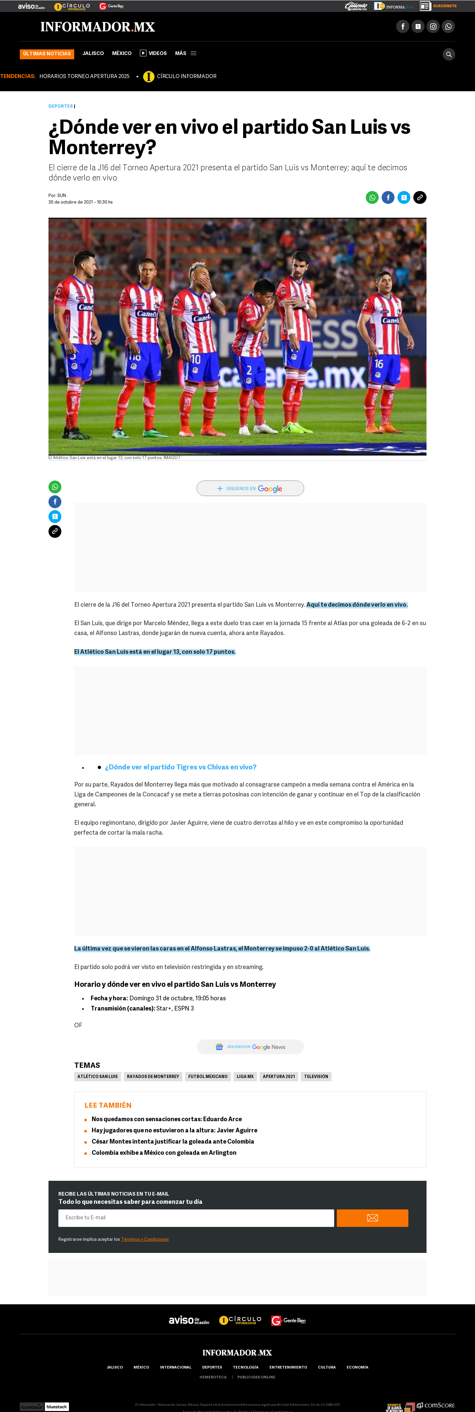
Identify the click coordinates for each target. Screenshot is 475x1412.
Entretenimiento (288, 1368)
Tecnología (246, 1368)
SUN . (62, 196)
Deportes (60, 107)
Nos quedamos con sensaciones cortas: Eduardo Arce (167, 1120)
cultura (327, 1368)
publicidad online (256, 1378)
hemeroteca (213, 1378)
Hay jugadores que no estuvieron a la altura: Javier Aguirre (174, 1131)
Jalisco (93, 54)
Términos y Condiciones (145, 1240)
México (122, 54)
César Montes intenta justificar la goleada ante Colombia (173, 1143)
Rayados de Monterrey (153, 1078)
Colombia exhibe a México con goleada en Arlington (164, 1154)
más (185, 54)
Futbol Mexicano (208, 1078)
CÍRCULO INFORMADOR (186, 77)
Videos (153, 53)
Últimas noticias (47, 54)
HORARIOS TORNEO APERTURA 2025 (84, 77)
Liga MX (245, 1078)
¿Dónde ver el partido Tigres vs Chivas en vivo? (181, 768)
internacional (175, 1368)
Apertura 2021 (279, 1078)
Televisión (316, 1078)
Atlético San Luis (98, 1078)
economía (357, 1368)
